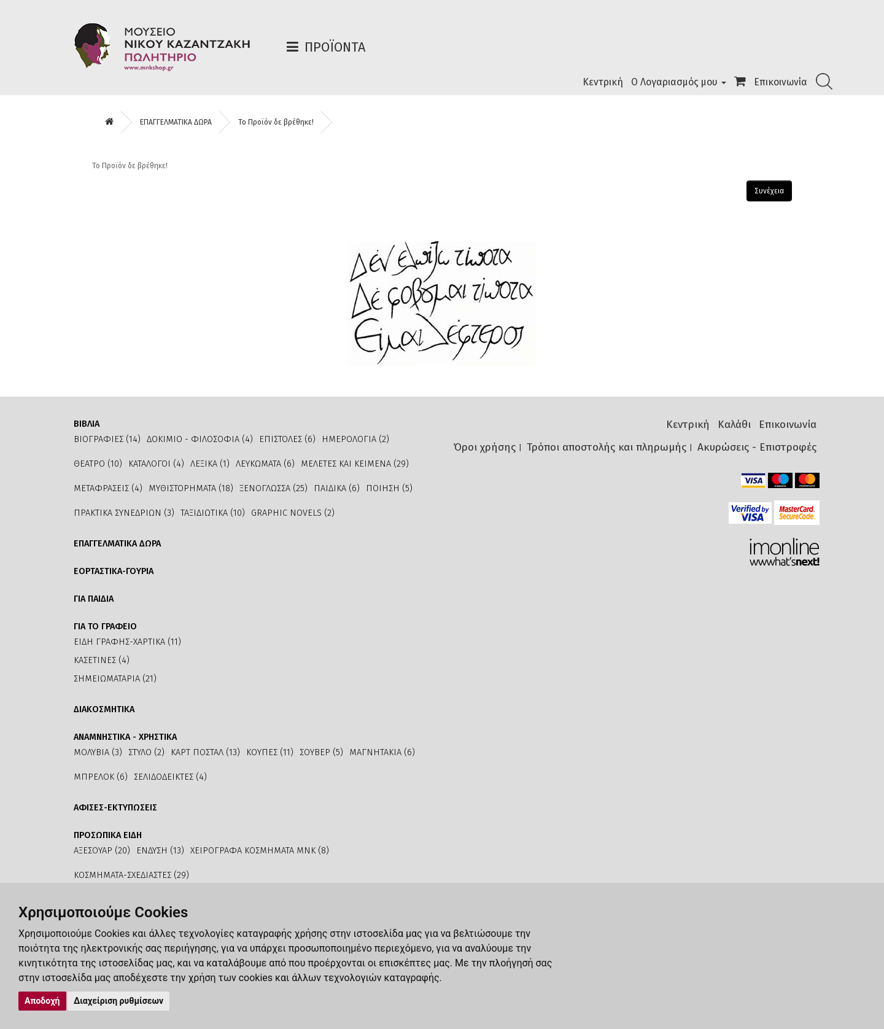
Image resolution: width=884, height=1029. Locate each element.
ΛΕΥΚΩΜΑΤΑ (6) (265, 464)
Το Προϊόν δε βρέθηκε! (276, 122)
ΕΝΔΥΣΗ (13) (160, 850)
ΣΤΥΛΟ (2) (146, 752)
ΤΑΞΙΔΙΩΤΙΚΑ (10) (212, 513)
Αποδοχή (42, 1001)
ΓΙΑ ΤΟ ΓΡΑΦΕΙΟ (105, 626)
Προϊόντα (334, 47)
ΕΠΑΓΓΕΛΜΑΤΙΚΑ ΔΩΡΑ (176, 122)
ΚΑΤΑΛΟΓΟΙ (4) (156, 464)
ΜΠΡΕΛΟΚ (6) (101, 777)
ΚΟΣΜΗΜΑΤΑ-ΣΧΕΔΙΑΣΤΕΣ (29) (131, 875)
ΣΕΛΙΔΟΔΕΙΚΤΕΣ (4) (170, 777)
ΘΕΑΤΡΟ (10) (98, 464)
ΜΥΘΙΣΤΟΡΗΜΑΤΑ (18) (191, 488)
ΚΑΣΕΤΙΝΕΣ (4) (102, 660)
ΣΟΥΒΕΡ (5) (321, 752)
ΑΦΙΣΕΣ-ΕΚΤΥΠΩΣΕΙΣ (115, 807)
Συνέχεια (769, 191)
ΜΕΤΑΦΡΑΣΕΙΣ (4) (108, 488)
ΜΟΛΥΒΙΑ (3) (98, 752)
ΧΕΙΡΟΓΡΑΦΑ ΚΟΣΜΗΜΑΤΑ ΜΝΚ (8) (259, 850)
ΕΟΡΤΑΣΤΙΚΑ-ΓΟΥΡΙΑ (113, 571)
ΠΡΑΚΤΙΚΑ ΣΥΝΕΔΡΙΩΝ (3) (124, 513)
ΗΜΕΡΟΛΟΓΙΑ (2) (355, 439)
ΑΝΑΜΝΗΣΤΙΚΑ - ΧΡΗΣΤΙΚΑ (125, 737)
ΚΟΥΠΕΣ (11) (269, 752)
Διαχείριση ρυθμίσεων (118, 1001)
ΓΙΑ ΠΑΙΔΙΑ (94, 599)
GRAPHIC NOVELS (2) (293, 513)
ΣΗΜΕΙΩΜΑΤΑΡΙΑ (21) (115, 679)
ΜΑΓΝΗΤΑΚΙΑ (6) (382, 752)
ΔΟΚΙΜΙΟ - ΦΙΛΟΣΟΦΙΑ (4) (200, 439)
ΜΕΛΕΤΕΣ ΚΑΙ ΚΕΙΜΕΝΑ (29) (355, 464)
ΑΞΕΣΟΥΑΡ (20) (102, 850)
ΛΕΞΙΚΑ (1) (210, 464)
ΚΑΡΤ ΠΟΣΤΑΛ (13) (205, 752)
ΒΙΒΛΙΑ (86, 424)
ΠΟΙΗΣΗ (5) (389, 488)
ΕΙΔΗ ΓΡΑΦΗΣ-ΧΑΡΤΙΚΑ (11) (127, 642)
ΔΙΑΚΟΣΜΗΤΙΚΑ (104, 709)
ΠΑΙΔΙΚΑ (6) (337, 488)
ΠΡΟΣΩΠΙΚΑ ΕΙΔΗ (108, 835)
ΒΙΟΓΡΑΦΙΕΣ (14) (107, 439)
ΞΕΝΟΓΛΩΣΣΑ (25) (273, 488)
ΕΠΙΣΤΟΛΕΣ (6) (287, 439)
